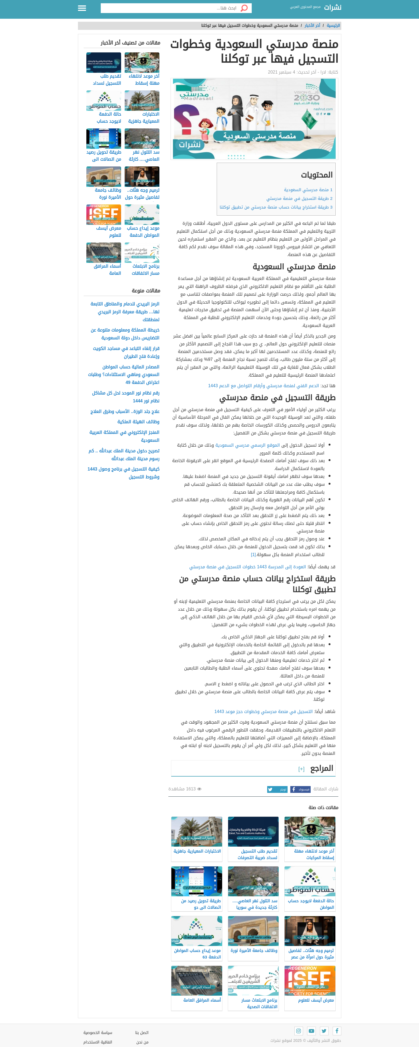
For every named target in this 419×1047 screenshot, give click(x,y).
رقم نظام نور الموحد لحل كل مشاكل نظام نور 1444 (125, 397)
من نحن (142, 1042)
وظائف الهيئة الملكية (138, 422)
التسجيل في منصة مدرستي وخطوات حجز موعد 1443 (263, 711)
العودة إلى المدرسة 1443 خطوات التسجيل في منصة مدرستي (247, 567)
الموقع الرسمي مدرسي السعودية (247, 445)
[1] (253, 554)
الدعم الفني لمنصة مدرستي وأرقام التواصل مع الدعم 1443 (263, 385)
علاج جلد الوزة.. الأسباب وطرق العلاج (124, 412)
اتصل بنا (142, 1032)
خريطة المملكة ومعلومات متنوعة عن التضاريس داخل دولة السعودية (125, 334)
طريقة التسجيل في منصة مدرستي (299, 198)
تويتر (276, 789)
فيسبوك (299, 789)
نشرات (332, 7)
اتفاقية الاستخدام (97, 1042)
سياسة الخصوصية (97, 1032)
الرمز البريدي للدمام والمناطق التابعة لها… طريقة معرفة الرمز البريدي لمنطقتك (124, 312)
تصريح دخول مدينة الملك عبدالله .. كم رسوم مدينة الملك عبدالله (124, 455)
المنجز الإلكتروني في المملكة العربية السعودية (124, 436)
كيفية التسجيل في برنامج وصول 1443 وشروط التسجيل (124, 473)
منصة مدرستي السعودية (308, 190)
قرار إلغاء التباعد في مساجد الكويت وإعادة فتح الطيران (126, 353)
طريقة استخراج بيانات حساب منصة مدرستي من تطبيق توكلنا (276, 207)
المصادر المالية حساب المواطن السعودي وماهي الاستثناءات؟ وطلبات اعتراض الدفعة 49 (123, 375)
